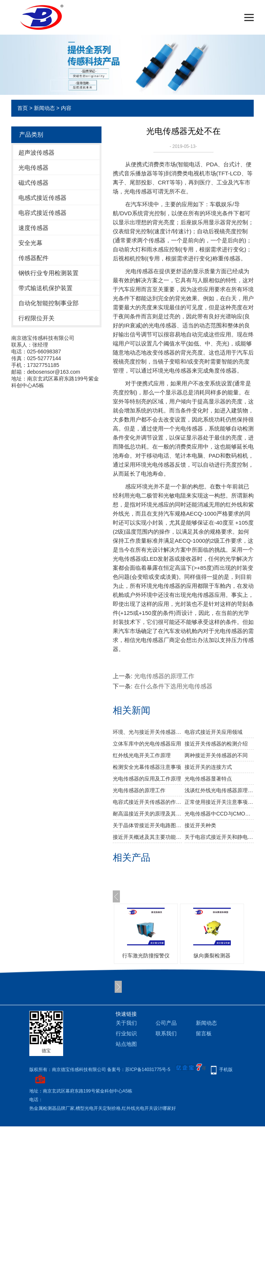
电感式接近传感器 (42, 198)
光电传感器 (33, 167)
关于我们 (126, 1023)
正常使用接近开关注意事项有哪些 (219, 802)
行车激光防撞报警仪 (146, 956)
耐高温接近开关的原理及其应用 (147, 814)
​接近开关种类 (200, 825)
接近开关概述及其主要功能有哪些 (147, 837)
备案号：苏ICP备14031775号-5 (138, 1069)
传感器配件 (33, 258)
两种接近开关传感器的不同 (216, 755)
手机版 (226, 1069)
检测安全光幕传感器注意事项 (147, 767)
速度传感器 (33, 228)
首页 (22, 108)
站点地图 (126, 1044)
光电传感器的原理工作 (164, 676)
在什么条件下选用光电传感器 (173, 686)
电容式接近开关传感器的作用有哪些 (147, 802)
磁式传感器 (33, 183)
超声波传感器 (36, 152)
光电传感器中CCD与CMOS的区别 (219, 814)
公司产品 (166, 1023)
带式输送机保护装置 (45, 288)
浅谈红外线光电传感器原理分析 (219, 790)
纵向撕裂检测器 (212, 956)
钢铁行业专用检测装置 (48, 273)
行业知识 (126, 1033)
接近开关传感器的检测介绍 (216, 744)
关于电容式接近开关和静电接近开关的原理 (219, 837)
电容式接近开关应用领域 (213, 732)
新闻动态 (44, 108)
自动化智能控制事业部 (48, 303)
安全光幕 (30, 243)
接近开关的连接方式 (208, 767)
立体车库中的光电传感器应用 (147, 744)
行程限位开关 (36, 318)
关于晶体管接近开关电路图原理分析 (147, 825)
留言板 (204, 1033)
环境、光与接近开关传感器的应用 (147, 732)
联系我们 (166, 1033)
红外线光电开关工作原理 (142, 755)
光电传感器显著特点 (208, 779)
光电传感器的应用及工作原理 (147, 779)
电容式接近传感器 (42, 213)
